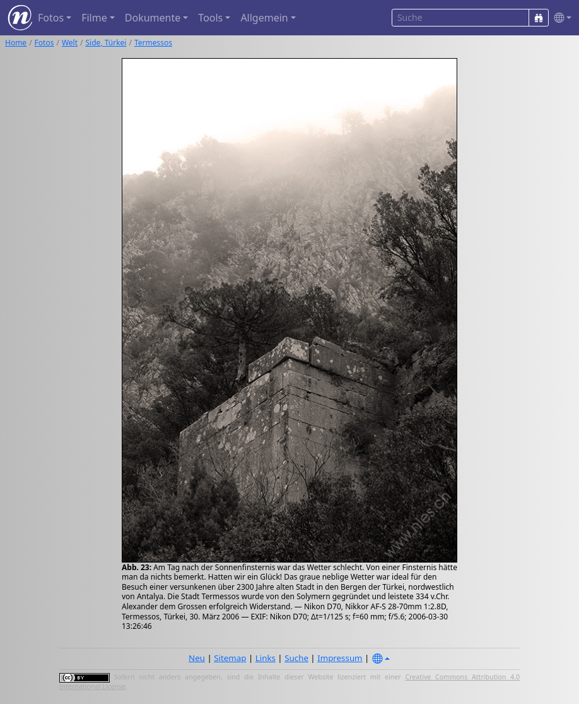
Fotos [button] (51, 18)
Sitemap (230, 658)
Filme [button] (94, 18)
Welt (70, 42)
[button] (560, 18)
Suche (296, 658)
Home (15, 42)
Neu (197, 658)
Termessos (153, 42)
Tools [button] (210, 18)
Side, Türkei (106, 42)
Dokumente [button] (152, 18)
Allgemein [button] (264, 18)
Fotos (44, 42)
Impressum (339, 658)
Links (265, 658)
